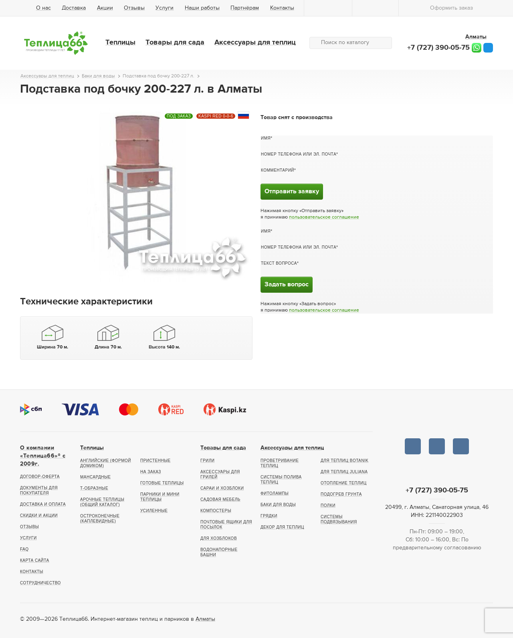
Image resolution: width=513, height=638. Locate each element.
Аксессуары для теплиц (255, 42)
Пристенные (155, 460)
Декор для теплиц (282, 527)
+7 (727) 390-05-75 (438, 47)
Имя (266, 138)
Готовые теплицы (162, 483)
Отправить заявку (292, 191)
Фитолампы (275, 493)
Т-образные (94, 488)
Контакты (282, 8)
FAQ (24, 549)
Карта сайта (34, 560)
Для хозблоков (218, 538)
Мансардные (95, 477)
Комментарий (277, 170)
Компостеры (215, 510)
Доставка (74, 8)
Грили (207, 460)
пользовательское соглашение (324, 217)
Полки (328, 505)
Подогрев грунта (341, 494)
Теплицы (120, 42)
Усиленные (154, 510)
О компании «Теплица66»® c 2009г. (42, 456)
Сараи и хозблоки (222, 488)
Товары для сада (174, 42)
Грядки (269, 516)
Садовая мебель (220, 499)
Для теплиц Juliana (344, 472)
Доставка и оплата (43, 504)
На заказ (150, 472)
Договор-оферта (40, 476)
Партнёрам (244, 8)
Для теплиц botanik (344, 460)
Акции (105, 8)
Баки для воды (278, 504)
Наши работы (202, 8)
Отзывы (134, 8)
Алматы (205, 619)
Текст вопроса (279, 263)
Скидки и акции (39, 515)
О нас (43, 8)
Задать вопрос (287, 285)
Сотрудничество (40, 583)
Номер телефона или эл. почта (298, 154)
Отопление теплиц (344, 483)
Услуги (165, 8)
